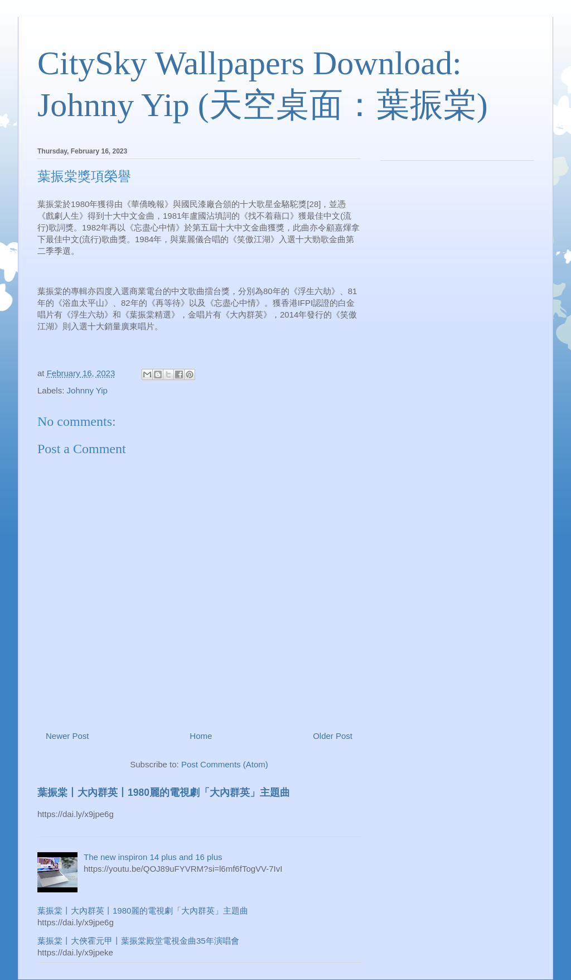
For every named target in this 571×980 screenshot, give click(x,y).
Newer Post (67, 736)
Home (201, 736)
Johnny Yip (87, 390)
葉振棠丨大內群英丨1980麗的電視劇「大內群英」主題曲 (163, 792)
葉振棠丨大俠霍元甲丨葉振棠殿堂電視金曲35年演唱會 (138, 940)
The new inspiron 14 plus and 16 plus (153, 857)
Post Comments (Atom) (224, 764)
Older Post (332, 736)
